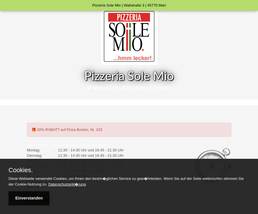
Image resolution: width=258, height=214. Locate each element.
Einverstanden (29, 198)
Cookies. (21, 170)
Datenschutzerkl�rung (67, 184)
